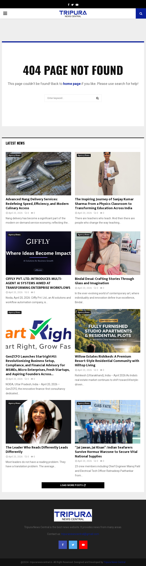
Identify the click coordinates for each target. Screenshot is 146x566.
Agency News (15, 155)
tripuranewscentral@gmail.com (80, 533)
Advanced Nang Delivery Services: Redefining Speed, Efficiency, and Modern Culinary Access (37, 203)
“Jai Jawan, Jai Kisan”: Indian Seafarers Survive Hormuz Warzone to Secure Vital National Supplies (106, 452)
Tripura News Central (114, 562)
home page (72, 84)
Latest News (15, 143)
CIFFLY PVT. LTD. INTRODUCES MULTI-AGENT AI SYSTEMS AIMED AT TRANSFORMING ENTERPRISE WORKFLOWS (38, 283)
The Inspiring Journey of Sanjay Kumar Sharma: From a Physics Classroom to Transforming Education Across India (104, 203)
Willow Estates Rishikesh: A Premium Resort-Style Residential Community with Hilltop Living (107, 361)
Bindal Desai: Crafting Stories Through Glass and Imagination (104, 281)
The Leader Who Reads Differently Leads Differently (37, 450)
